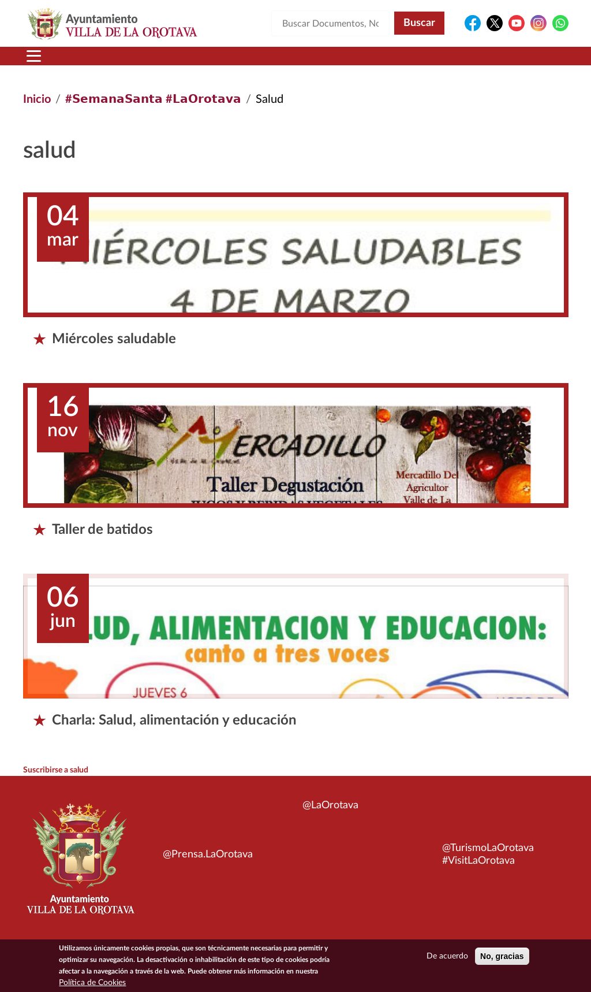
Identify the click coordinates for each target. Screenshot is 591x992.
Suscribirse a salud (55, 770)
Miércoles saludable (114, 339)
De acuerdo (447, 958)
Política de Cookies (92, 985)
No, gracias (501, 958)
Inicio (37, 99)
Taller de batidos (102, 530)
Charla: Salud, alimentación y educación (174, 720)
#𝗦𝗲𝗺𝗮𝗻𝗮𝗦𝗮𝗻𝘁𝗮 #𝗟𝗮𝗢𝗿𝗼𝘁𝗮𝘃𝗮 (153, 99)
